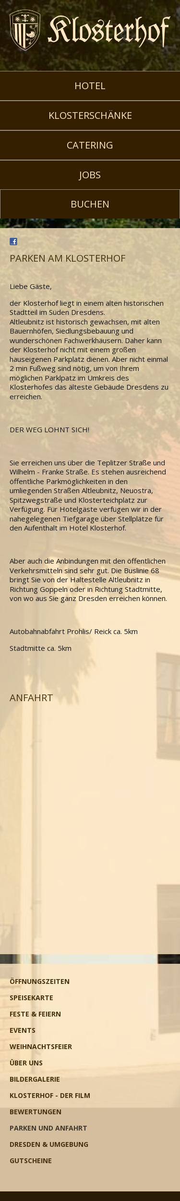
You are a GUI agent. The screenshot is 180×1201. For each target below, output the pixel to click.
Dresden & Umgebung (49, 1144)
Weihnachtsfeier (41, 1046)
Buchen (90, 203)
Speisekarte (31, 997)
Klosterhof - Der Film (50, 1095)
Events (23, 1030)
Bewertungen (35, 1111)
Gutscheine (31, 1160)
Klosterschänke (90, 115)
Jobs (90, 174)
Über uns (26, 1062)
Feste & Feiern (35, 1013)
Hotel (90, 85)
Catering (90, 145)
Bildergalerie (35, 1079)
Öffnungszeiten (40, 981)
